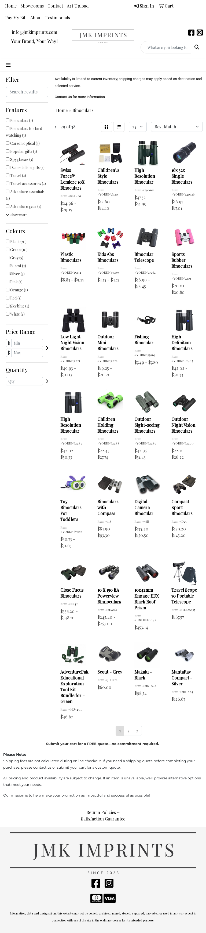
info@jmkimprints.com (34, 32)
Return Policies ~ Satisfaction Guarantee (103, 815)
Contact (55, 6)
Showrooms (32, 6)
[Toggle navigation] (8, 65)
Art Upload (78, 6)
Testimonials (58, 17)
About (36, 17)
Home (11, 6)
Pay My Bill (16, 17)
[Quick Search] (166, 47)
